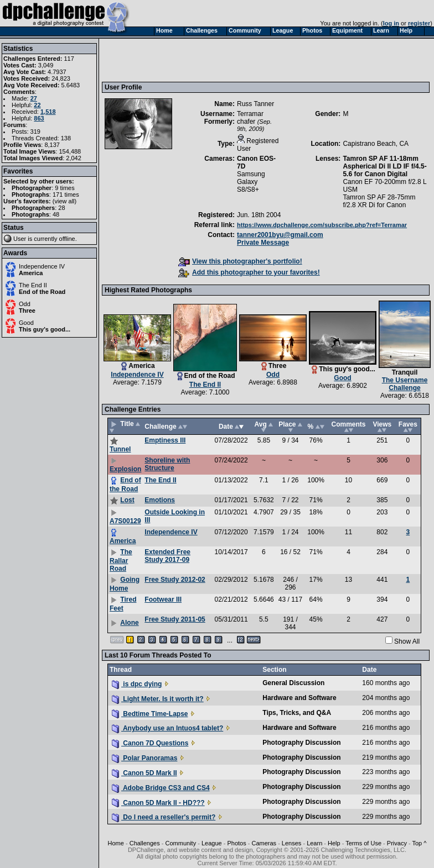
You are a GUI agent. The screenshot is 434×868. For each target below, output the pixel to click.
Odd (24, 304)
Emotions (159, 500)
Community (181, 843)
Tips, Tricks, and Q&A (296, 713)
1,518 (48, 111)
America (31, 273)
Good (26, 322)
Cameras (263, 843)
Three (27, 310)
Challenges (145, 843)
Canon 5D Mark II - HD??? (158, 803)
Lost (127, 500)
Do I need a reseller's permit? (163, 817)
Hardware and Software (299, 698)
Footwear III (163, 599)
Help (334, 843)
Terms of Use (363, 843)
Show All (407, 641)
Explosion (125, 469)
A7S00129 (125, 521)
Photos (236, 843)
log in (391, 23)
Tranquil (405, 372)
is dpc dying (137, 684)
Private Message (263, 242)
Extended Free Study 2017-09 (167, 556)
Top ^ (419, 843)
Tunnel (120, 449)
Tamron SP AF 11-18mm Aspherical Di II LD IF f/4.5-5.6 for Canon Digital (384, 166)
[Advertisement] (179, 59)
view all (65, 201)
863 (39, 118)
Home (116, 843)
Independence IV (42, 266)
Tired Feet (123, 604)
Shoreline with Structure (167, 464)
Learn (314, 843)
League (212, 843)
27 (33, 98)
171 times (66, 194)
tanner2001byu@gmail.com (280, 235)
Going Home (125, 584)
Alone (129, 623)
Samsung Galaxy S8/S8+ (251, 181)
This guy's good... (44, 329)
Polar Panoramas (144, 758)
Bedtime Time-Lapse (150, 714)
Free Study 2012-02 (174, 579)
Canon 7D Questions (150, 743)
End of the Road (42, 291)
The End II (33, 285)
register (419, 23)
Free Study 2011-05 (174, 619)
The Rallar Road (121, 560)
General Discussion (293, 683)
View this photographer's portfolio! (240, 261)
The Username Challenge (405, 384)
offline (67, 238)
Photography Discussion (301, 742)
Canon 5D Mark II (144, 773)
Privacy (397, 843)
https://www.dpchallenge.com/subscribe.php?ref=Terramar (322, 225)
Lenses (291, 843)
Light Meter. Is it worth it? (158, 699)
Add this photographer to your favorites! (249, 272)
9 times (64, 188)
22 (37, 105)
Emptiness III (164, 440)
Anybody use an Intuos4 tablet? (167, 728)
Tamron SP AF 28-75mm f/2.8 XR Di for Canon (379, 201)
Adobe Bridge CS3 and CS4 (161, 788)
